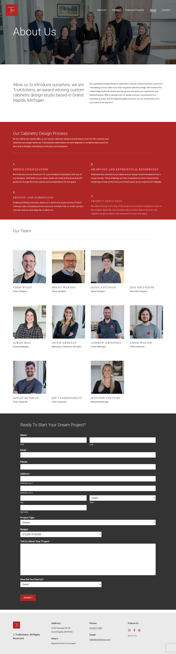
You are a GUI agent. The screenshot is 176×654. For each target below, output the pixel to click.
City (21, 502)
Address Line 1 (26, 483)
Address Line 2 (26, 493)
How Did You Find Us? (32, 579)
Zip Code (24, 512)
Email (24, 450)
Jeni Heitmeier (142, 287)
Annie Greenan (64, 342)
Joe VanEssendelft (67, 398)
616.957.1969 (96, 628)
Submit (28, 597)
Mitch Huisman (26, 398)
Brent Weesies (64, 287)
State (92, 502)
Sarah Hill (22, 342)
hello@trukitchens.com (100, 639)
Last (91, 444)
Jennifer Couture (105, 398)
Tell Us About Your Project (35, 541)
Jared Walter (141, 342)
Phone (24, 461)
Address (25, 473)
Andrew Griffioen (106, 342)
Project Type (28, 517)
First (22, 444)
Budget (25, 529)
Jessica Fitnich (103, 287)
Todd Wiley (22, 287)
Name (24, 435)
